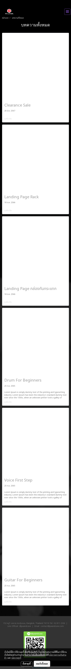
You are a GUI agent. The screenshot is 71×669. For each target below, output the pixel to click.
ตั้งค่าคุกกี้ (27, 663)
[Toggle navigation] (67, 12)
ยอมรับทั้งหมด (42, 663)
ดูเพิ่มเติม (8, 118)
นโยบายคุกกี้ (16, 658)
